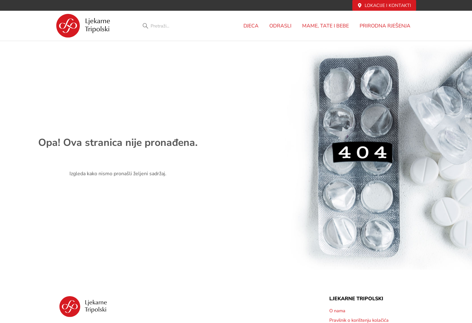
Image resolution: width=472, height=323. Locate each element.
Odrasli (282, 25)
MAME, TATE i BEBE (327, 25)
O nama (337, 311)
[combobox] (175, 26)
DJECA (252, 25)
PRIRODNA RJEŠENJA (387, 25)
